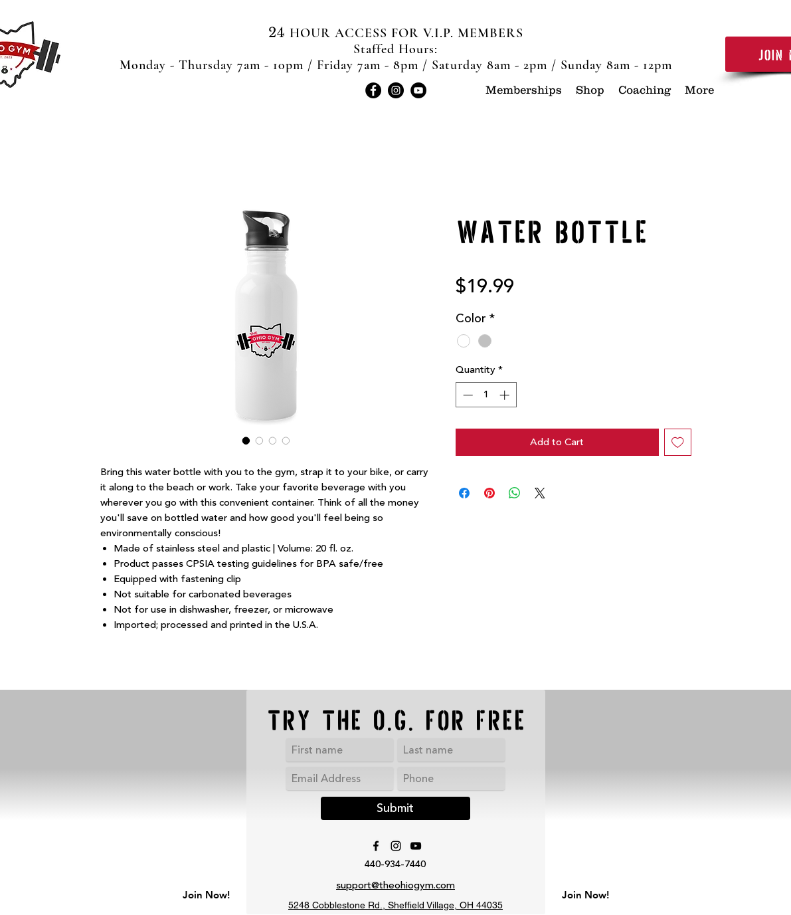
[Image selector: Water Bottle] (246, 440)
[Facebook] (373, 90)
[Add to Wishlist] (677, 442)
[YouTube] (418, 90)
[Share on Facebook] (464, 493)
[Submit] (395, 808)
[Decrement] (467, 395)
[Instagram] (396, 90)
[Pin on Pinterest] (489, 493)
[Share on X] (540, 493)
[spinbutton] (486, 395)
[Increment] (506, 395)
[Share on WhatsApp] (515, 493)
